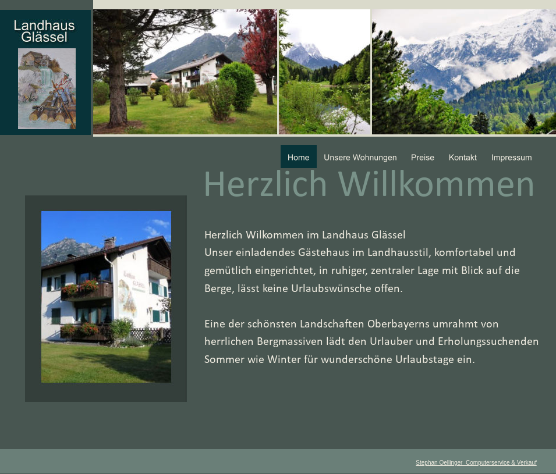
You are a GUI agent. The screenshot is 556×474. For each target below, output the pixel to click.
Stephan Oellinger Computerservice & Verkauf (476, 462)
